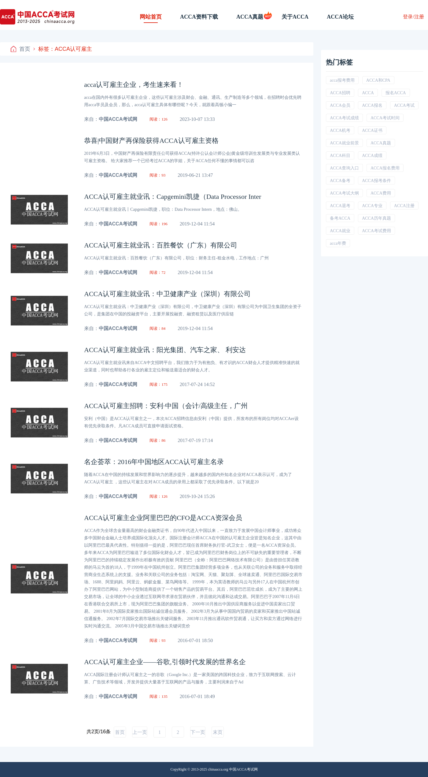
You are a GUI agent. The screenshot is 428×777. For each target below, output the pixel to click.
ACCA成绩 (372, 155)
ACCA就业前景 (344, 143)
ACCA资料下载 (199, 17)
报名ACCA (396, 93)
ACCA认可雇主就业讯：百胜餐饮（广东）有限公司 (160, 245)
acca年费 (338, 243)
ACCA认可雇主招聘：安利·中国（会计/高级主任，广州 (166, 406)
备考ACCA (340, 218)
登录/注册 (413, 16)
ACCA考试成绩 (344, 118)
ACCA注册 (404, 205)
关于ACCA (295, 17)
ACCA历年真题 (376, 218)
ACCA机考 (340, 130)
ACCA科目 (340, 155)
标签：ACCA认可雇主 (62, 49)
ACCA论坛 (340, 17)
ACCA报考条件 (376, 180)
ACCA (368, 93)
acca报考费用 (342, 80)
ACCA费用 (381, 193)
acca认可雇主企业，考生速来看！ (133, 84)
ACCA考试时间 (385, 118)
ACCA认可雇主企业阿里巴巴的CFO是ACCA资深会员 (163, 518)
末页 (218, 732)
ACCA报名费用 (385, 168)
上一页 (139, 732)
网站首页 (151, 17)
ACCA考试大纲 (344, 193)
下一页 (197, 732)
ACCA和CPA (378, 80)
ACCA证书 (372, 130)
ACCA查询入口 (344, 168)
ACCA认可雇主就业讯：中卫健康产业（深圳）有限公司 (167, 294)
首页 (20, 49)
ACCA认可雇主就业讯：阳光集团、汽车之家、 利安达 (165, 350)
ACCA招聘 (340, 93)
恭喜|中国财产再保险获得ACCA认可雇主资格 (151, 140)
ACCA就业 (340, 231)
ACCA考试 (404, 105)
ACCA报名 (372, 105)
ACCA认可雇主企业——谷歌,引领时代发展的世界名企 (165, 662)
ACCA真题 (249, 17)
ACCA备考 (340, 180)
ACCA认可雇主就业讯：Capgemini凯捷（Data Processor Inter (172, 196)
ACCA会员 (340, 105)
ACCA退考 (340, 205)
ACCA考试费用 (376, 231)
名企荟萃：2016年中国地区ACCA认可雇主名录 (154, 462)
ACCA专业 (372, 205)
